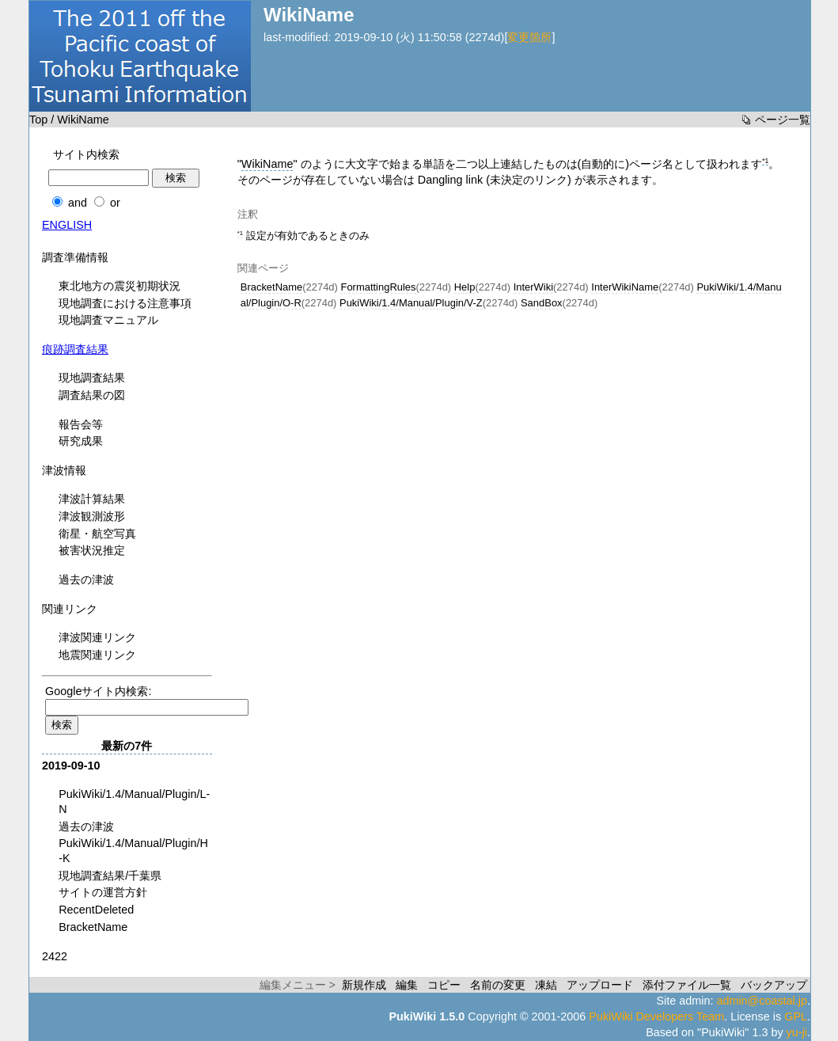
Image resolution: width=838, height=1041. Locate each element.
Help (465, 287)
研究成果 (81, 441)
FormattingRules (377, 287)
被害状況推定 (92, 550)
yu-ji (797, 1032)
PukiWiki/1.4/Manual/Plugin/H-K (133, 850)
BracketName (271, 287)
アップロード (600, 984)
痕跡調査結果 (75, 349)
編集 (407, 984)
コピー (444, 984)
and (77, 202)
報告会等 (81, 424)
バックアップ (774, 984)
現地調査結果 (92, 377)
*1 (765, 161)
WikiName (267, 164)
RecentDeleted (96, 909)
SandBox (542, 303)
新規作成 (364, 984)
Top (38, 119)
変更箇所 (529, 37)
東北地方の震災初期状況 (119, 285)
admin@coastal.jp (761, 1000)
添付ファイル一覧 (687, 984)
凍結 (546, 984)
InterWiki (533, 287)
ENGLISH (67, 224)
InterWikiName (624, 287)
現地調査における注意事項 (125, 303)
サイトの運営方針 (103, 892)
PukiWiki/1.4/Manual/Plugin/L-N (134, 801)
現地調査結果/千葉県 (110, 875)
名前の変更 (497, 984)
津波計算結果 (92, 498)
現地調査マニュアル (108, 319)
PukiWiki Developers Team (656, 1016)
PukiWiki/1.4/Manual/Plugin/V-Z (411, 303)
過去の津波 (86, 579)
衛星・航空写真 (97, 533)
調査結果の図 (92, 395)
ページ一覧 (782, 119)
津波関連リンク (97, 637)
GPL (795, 1016)
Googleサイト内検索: (98, 691)
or (115, 202)
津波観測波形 (92, 516)
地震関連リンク (97, 654)
